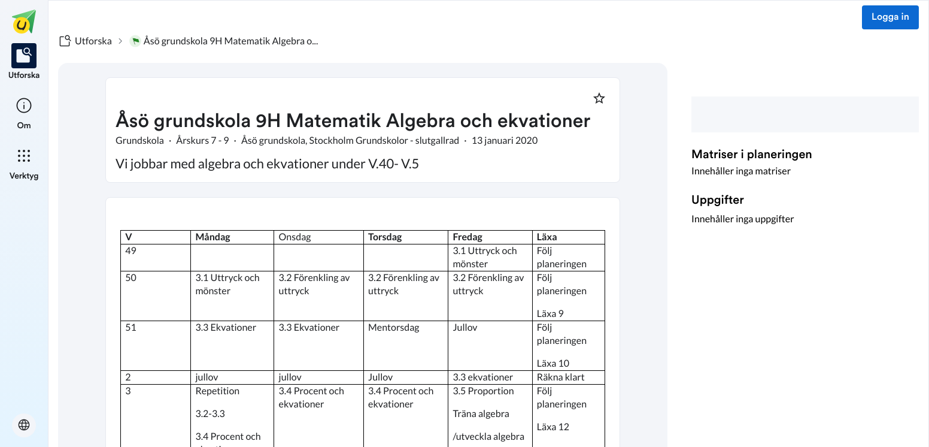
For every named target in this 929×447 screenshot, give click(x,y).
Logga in (890, 17)
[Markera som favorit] (599, 98)
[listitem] (24, 62)
